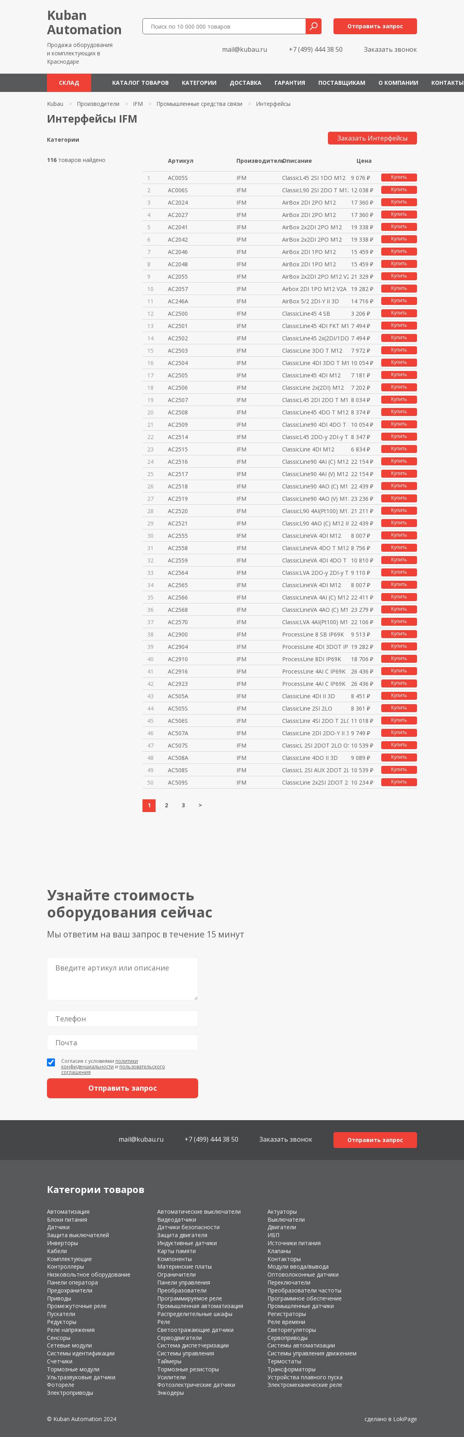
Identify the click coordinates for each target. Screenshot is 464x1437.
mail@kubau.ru (244, 49)
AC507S (178, 745)
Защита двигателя (182, 1235)
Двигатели (281, 1227)
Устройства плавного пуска (305, 1377)
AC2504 (178, 363)
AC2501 (178, 326)
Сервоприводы (287, 1337)
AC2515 (178, 449)
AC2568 (178, 609)
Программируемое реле (189, 1298)
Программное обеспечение (304, 1298)
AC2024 (178, 202)
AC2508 (178, 412)
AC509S (178, 782)
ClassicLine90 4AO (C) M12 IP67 (315, 486)
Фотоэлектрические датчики (196, 1384)
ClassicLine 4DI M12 (308, 449)
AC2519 (178, 498)
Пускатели (61, 1314)
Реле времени (286, 1322)
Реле (163, 1322)
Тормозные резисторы (188, 1369)
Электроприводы (70, 1392)
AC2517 (178, 474)
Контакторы (284, 1259)
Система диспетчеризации (193, 1345)
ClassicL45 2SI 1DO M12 (313, 178)
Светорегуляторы (291, 1330)
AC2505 (178, 375)
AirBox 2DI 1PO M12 (309, 252)
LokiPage (405, 1419)
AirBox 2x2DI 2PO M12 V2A (315, 276)
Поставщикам (341, 82)
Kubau (55, 103)
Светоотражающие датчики (195, 1330)
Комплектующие (69, 1259)
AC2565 (178, 585)
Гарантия (290, 82)
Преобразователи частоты (304, 1290)
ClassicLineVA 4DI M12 (311, 535)
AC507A (178, 733)
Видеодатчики (176, 1219)
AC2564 (178, 572)
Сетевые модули (69, 1345)
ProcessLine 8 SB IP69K (313, 634)
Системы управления (185, 1353)
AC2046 (178, 252)
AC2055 (178, 276)
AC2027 (178, 215)
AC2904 (178, 646)
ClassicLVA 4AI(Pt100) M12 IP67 (315, 622)
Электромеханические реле (304, 1384)
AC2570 (178, 622)
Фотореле (60, 1384)
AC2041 (178, 227)
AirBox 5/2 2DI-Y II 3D (310, 301)
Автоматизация (68, 1211)
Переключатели (288, 1282)
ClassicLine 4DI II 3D (308, 696)
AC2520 (178, 511)
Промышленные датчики (300, 1306)
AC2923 (178, 683)
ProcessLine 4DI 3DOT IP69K (315, 646)
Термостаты (284, 1361)
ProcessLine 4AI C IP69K (313, 671)
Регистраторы (286, 1314)
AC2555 (178, 535)
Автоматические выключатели (199, 1211)
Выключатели (286, 1219)
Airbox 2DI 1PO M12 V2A (314, 289)
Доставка (245, 82)
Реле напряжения (71, 1330)
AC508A (178, 757)
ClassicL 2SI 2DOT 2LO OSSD (315, 745)
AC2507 (178, 400)
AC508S (178, 770)
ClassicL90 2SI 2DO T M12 (315, 190)
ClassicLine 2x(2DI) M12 (313, 387)
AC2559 (178, 560)
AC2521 (178, 523)
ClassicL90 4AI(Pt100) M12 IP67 (315, 511)
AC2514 (178, 437)
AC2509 (178, 424)
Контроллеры (65, 1266)
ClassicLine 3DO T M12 (312, 350)
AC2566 (178, 597)
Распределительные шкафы (194, 1314)
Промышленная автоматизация (200, 1306)
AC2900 (178, 634)
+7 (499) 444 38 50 (316, 49)
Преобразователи (182, 1290)
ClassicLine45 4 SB (306, 313)
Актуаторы (282, 1211)
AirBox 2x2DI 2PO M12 (312, 227)
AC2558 (178, 548)
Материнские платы (184, 1266)
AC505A (178, 696)
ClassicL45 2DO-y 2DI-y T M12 (315, 437)
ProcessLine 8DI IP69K (311, 659)
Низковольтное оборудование (89, 1274)
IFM (138, 103)
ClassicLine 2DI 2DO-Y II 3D (315, 733)
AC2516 (178, 461)
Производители (98, 103)
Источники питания (294, 1243)
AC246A (178, 301)
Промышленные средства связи (199, 103)
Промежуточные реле (77, 1306)
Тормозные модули (73, 1369)
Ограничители (176, 1274)
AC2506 (178, 387)
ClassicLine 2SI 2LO (307, 708)
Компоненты (174, 1259)
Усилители (171, 1377)
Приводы (59, 1298)
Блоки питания (67, 1219)
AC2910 (178, 659)
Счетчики (59, 1361)
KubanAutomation (84, 22)
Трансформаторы (291, 1369)
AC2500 (178, 313)
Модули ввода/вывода (298, 1266)
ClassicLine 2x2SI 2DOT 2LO (315, 782)
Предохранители (69, 1290)
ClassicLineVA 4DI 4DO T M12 (315, 560)
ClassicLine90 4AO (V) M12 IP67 (315, 498)
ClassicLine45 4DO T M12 (315, 412)
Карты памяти (176, 1251)
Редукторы (61, 1322)
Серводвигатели (179, 1337)
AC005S (178, 178)
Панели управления (183, 1282)
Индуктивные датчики (187, 1243)
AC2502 (178, 338)
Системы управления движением (312, 1353)
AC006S (178, 190)
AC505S (178, 708)
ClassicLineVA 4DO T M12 (315, 548)
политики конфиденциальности (99, 1064)
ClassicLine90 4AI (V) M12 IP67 (315, 474)
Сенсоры (58, 1337)
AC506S (178, 720)
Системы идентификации (81, 1353)
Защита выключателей (78, 1235)
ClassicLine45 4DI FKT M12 (315, 326)
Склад (69, 82)
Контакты (447, 82)
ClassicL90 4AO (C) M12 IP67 (315, 523)
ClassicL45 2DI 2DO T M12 (315, 400)
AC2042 (178, 239)
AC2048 (178, 264)
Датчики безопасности (188, 1227)
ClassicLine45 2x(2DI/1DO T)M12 (315, 338)
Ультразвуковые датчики (81, 1377)
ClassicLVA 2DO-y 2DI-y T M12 (315, 572)
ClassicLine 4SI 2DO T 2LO (315, 720)
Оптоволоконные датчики (303, 1274)
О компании (398, 82)
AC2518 (178, 486)
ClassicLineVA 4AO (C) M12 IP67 (315, 609)
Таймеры (169, 1361)
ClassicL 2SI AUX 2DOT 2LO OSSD (315, 770)
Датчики (58, 1227)
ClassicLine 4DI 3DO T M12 (315, 363)
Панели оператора (72, 1282)
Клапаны (279, 1251)
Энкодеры (170, 1392)
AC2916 (178, 671)
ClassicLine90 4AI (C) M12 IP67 (315, 461)
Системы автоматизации (301, 1345)
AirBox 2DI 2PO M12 (309, 202)
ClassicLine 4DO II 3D (310, 757)
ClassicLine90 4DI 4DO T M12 (315, 424)
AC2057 (178, 289)
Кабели (57, 1251)
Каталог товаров (140, 82)
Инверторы (62, 1243)
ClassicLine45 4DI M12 (311, 375)
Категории (199, 82)
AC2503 (178, 350)
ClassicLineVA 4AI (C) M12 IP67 (315, 597)
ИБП (273, 1235)
